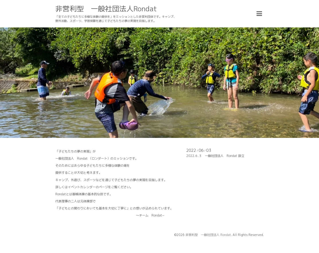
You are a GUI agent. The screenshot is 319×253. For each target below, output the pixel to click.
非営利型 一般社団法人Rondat (106, 9)
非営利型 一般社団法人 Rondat (208, 235)
